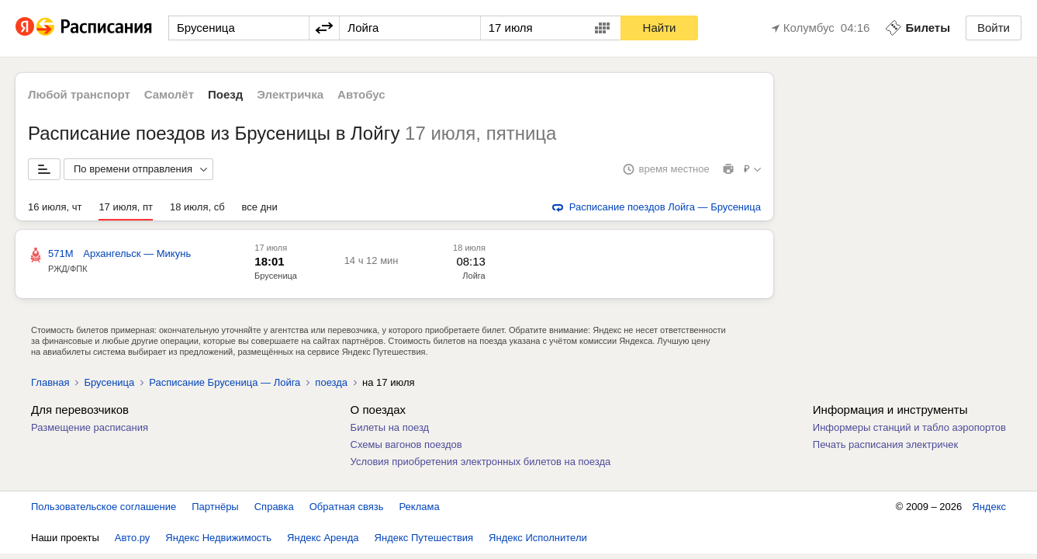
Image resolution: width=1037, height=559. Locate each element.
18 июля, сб (197, 207)
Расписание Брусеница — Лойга (224, 382)
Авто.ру (132, 537)
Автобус (361, 94)
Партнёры (215, 506)
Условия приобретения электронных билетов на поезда (481, 461)
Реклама (419, 506)
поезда (331, 382)
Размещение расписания (89, 427)
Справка (274, 506)
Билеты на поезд (390, 427)
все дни (260, 207)
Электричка (290, 94)
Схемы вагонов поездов (406, 444)
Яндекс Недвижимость (218, 537)
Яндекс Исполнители (538, 537)
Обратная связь (346, 506)
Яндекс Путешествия (424, 537)
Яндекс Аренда (322, 537)
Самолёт (169, 94)
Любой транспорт (79, 94)
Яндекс (989, 506)
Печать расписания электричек (885, 444)
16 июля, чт (54, 207)
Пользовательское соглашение (103, 506)
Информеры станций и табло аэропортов (909, 427)
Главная (50, 382)
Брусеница (275, 275)
